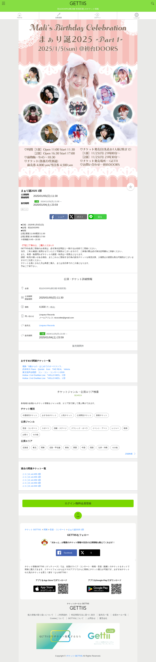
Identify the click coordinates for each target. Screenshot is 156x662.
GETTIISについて (76, 618)
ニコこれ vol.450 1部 (31, 480)
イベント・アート (99, 428)
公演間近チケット (84, 415)
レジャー (115, 428)
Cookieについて (57, 618)
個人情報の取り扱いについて (40, 615)
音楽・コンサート (30, 428)
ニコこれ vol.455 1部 (31, 477)
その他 (35, 435)
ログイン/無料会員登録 (78, 503)
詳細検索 (129, 454)
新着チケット (101, 415)
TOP (78, 516)
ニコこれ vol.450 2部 (31, 483)
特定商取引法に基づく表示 (83, 615)
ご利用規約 (62, 615)
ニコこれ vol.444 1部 (31, 486)
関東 (43, 448)
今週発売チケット (30, 415)
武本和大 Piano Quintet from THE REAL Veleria (46, 369)
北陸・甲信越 (54, 448)
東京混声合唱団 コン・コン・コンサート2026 (43, 372)
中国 (83, 448)
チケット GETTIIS (74, 656)
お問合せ (92, 618)
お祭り (25, 435)
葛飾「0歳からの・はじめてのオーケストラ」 (42, 366)
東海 (67, 448)
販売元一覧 (104, 615)
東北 (34, 448)
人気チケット (66, 415)
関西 (75, 448)
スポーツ (45, 428)
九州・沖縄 (102, 448)
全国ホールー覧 (119, 615)
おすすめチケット (49, 415)
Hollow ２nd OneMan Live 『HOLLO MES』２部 (43, 375)
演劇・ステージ (60, 428)
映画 (125, 428)
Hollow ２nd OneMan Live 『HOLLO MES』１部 (43, 378)
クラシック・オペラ (79, 428)
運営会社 (103, 618)
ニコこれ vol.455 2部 (31, 474)
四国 (92, 448)
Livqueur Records (47, 325)
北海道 (25, 448)
